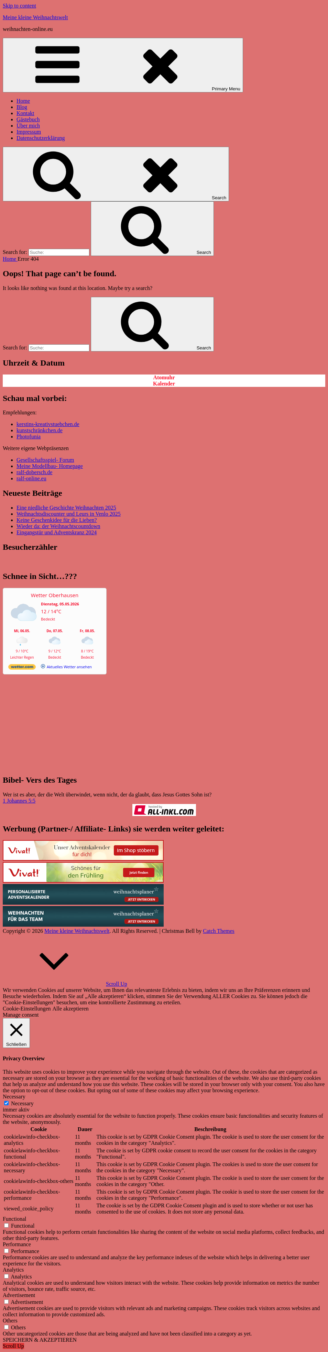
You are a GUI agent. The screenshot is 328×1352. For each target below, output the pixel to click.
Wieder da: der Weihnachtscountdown (58, 526)
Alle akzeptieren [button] (71, 1009)
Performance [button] (17, 1244)
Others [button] (10, 1320)
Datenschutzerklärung (41, 138)
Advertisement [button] (19, 1295)
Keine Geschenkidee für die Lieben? (57, 520)
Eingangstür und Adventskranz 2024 (57, 532)
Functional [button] (14, 1219)
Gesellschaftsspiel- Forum (45, 460)
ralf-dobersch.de (34, 472)
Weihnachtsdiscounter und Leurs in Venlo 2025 (69, 514)
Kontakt (25, 113)
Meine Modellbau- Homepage (50, 466)
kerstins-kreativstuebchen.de (48, 424)
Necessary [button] (14, 1096)
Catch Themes (218, 931)
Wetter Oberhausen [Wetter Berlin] (54, 595)
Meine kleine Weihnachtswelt (35, 17)
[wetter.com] (22, 668)
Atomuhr (164, 377)
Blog (22, 107)
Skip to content (19, 6)
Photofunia (29, 436)
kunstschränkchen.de (40, 430)
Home (23, 101)
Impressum (29, 132)
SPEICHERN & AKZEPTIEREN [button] (40, 1340)
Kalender (164, 384)
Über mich (28, 126)
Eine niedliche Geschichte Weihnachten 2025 (66, 508)
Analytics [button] (13, 1270)
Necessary (22, 1103)
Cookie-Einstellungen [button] (27, 1009)
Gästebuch (28, 119)
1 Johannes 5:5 (19, 801)
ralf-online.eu (31, 478)
